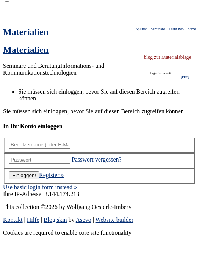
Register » (51, 175)
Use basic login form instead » (40, 187)
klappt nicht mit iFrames (166, 77)
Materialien (26, 32)
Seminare (157, 29)
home (192, 29)
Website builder (114, 220)
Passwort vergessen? (97, 159)
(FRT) (184, 77)
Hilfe (33, 220)
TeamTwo (176, 29)
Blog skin (55, 220)
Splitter (141, 29)
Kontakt (13, 220)
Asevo (83, 220)
